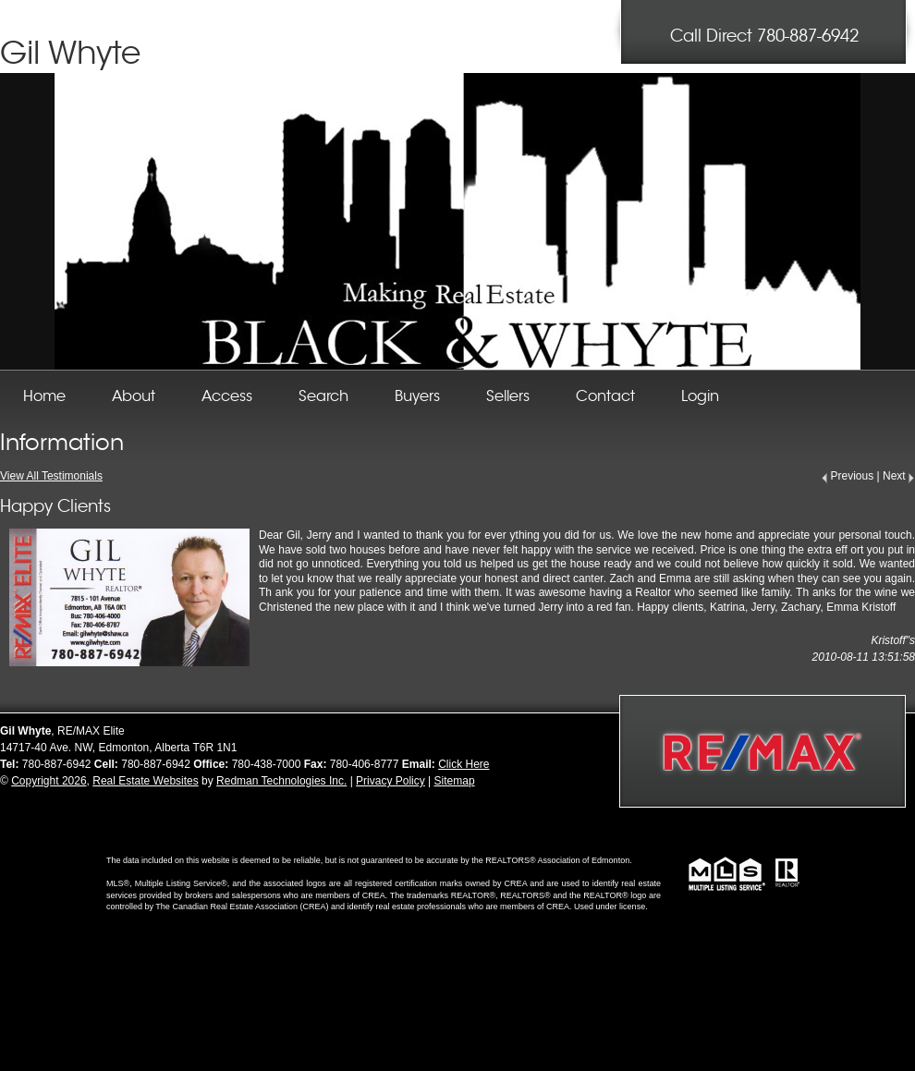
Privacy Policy (390, 780)
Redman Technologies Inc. (281, 780)
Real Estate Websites (145, 780)
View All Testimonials (51, 475)
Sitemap (454, 780)
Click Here (463, 764)
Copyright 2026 (48, 780)
